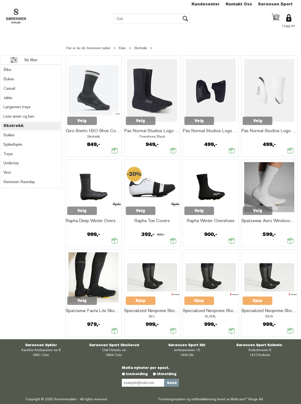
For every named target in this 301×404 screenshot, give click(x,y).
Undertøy (11, 163)
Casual (9, 88)
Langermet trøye (17, 107)
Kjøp (141, 300)
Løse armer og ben (18, 116)
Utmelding (166, 374)
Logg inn (288, 26)
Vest (7, 172)
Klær (122, 48)
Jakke (7, 97)
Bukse (8, 79)
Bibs (7, 69)
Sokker (9, 135)
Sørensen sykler (98, 48)
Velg (81, 120)
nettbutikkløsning (204, 399)
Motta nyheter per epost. (145, 368)
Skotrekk (140, 48)
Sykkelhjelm (12, 144)
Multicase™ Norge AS (247, 399)
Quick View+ (109, 118)
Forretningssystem (172, 399)
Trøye (8, 153)
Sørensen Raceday (19, 181)
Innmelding (137, 374)
